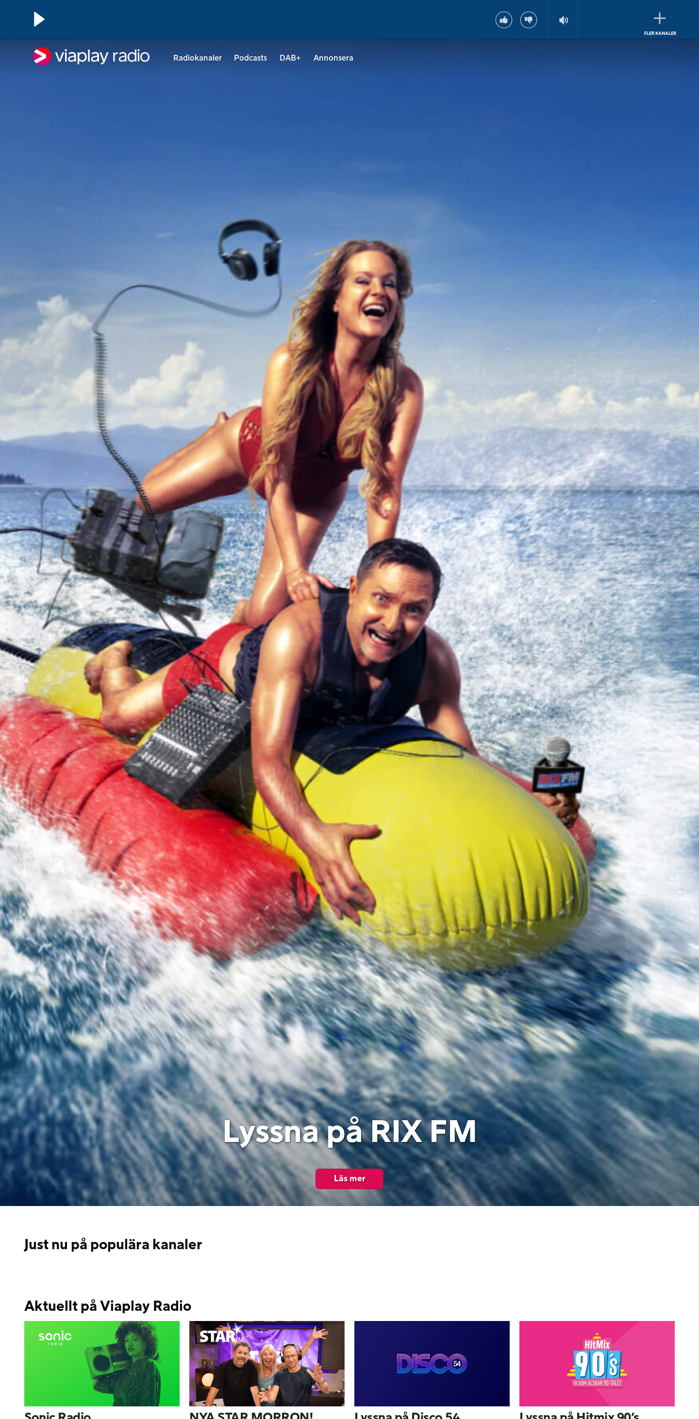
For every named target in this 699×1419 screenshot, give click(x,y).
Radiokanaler (197, 58)
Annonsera (333, 58)
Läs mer (350, 1178)
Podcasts (250, 58)
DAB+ (290, 58)
